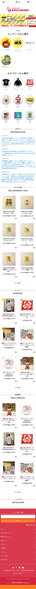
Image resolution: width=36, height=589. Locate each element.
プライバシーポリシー (18, 573)
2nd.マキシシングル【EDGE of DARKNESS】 (9, 374)
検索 (18, 2)
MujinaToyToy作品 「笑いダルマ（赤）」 (9, 212)
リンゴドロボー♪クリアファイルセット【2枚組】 (27, 345)
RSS (14, 570)
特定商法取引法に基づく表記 (27, 570)
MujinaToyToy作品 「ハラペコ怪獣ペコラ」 (27, 268)
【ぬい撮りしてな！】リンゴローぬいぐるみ (27, 374)
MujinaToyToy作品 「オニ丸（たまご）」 (9, 239)
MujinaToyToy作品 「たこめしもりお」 (27, 212)
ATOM (18, 570)
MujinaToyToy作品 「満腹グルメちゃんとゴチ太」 (9, 269)
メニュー (6, 2)
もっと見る (18, 283)
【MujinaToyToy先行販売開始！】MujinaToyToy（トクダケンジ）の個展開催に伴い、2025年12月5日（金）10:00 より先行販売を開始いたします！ (18, 153)
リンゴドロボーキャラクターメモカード (9, 344)
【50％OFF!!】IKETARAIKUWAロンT (9, 315)
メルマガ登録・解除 (7, 570)
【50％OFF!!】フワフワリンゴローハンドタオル (27, 316)
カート (30, 2)
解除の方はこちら (30, 524)
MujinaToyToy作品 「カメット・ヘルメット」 (27, 240)
